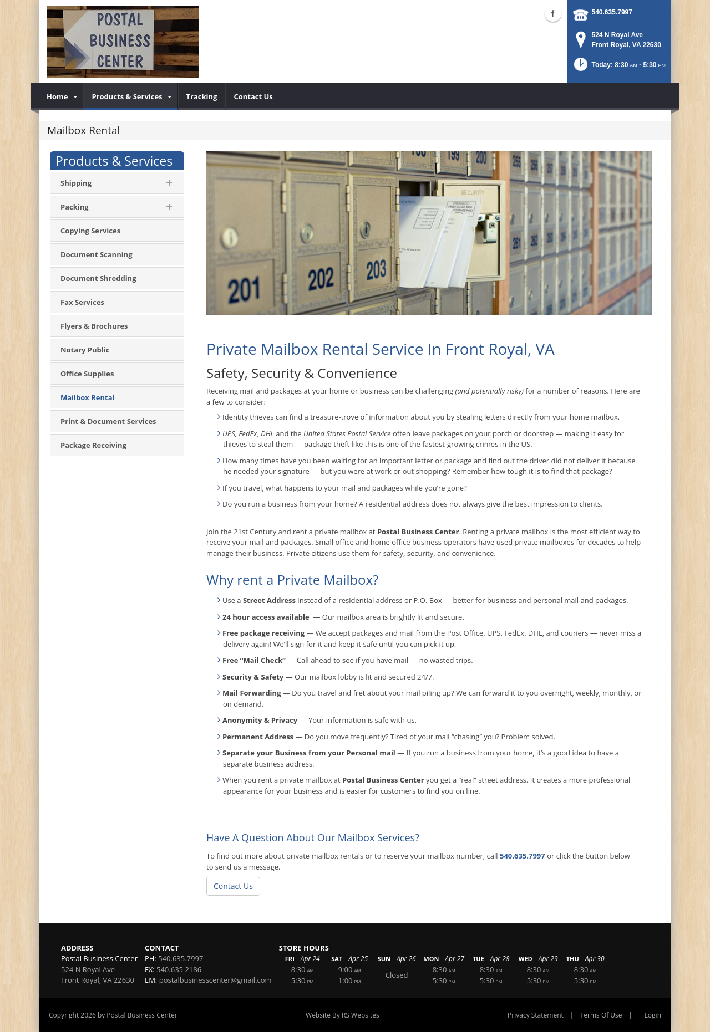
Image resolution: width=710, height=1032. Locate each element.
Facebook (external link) (553, 13)
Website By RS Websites (342, 1015)
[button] (619, 68)
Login (653, 1015)
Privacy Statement (536, 1015)
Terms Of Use (601, 1015)
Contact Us (233, 886)
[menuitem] (61, 96)
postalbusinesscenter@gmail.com (215, 980)
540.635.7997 (612, 12)
